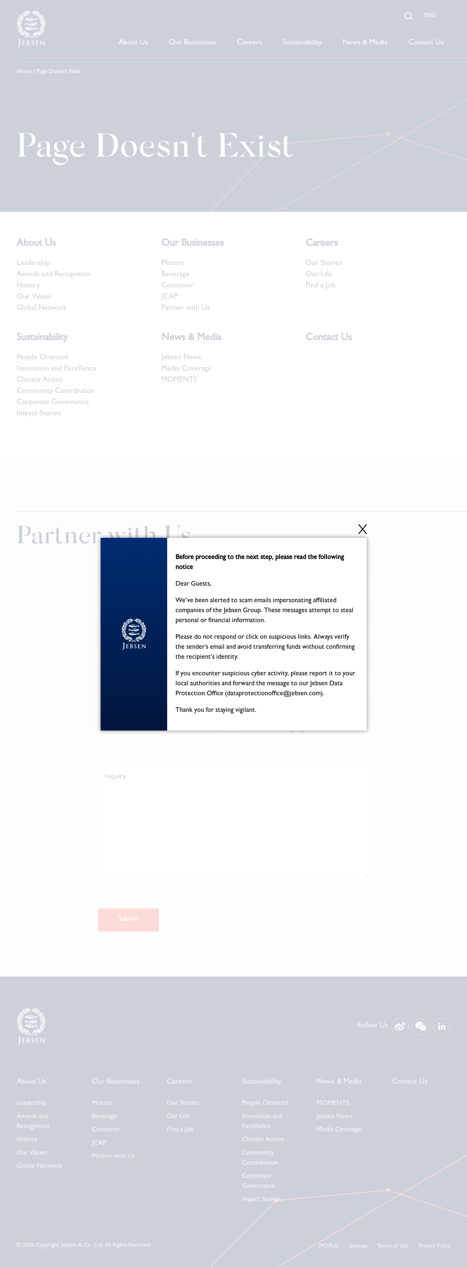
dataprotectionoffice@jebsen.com (274, 694)
